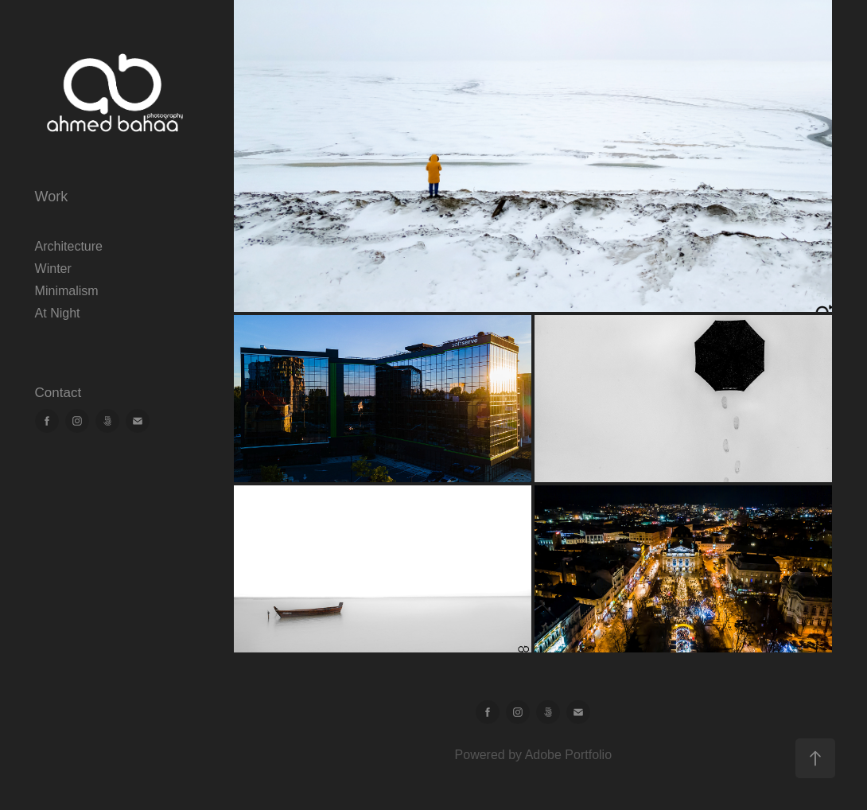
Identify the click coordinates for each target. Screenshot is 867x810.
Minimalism (67, 291)
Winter (53, 268)
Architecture (69, 246)
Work (51, 196)
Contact (58, 392)
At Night (57, 313)
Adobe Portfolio (568, 754)
